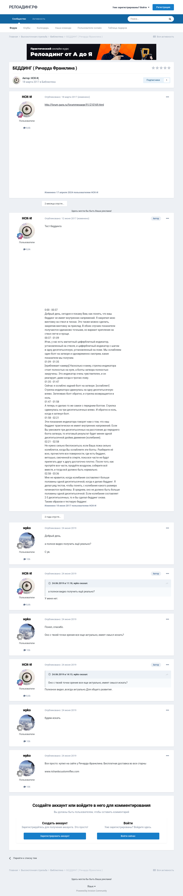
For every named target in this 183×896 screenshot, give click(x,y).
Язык (91, 886)
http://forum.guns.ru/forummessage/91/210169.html (74, 104)
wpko (27, 528)
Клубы (26, 28)
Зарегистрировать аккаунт (54, 836)
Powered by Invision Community (91, 891)
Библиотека (49, 81)
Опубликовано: (61, 97)
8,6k (26, 127)
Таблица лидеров (117, 28)
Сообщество (19, 20)
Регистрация (163, 7)
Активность (38, 18)
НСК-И (34, 78)
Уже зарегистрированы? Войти (131, 7)
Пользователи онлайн (90, 28)
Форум (13, 28)
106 (26, 559)
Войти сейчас (128, 836)
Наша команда (63, 28)
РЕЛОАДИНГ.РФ (23, 7)
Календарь (43, 28)
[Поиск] (147, 19)
